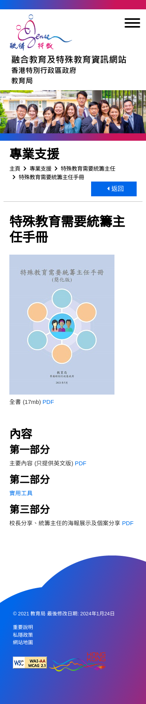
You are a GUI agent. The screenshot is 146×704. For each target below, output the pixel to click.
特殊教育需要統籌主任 (88, 169)
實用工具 (21, 493)
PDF (48, 402)
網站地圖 (23, 642)
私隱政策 (23, 635)
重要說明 (23, 627)
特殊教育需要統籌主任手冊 (51, 177)
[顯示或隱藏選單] (132, 24)
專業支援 (40, 169)
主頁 (14, 169)
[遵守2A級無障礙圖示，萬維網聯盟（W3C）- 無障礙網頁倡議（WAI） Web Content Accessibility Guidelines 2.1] (30, 663)
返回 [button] (115, 188)
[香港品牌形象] (77, 662)
